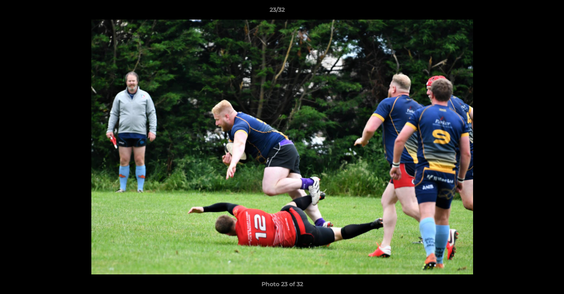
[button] (530, 12)
